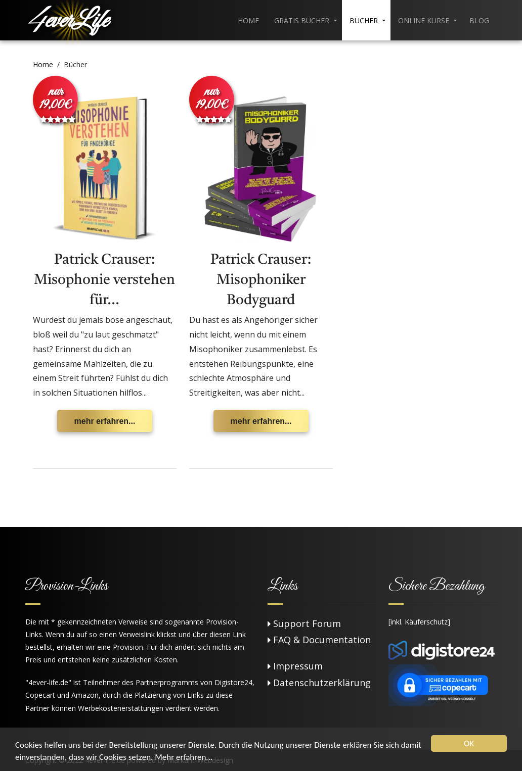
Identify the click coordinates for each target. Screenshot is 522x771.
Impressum (298, 666)
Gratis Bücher (301, 20)
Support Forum (307, 623)
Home (248, 20)
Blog (479, 20)
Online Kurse (423, 20)
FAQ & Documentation (322, 640)
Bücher (364, 20)
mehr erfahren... (105, 421)
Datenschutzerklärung (322, 683)
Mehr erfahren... (183, 757)
